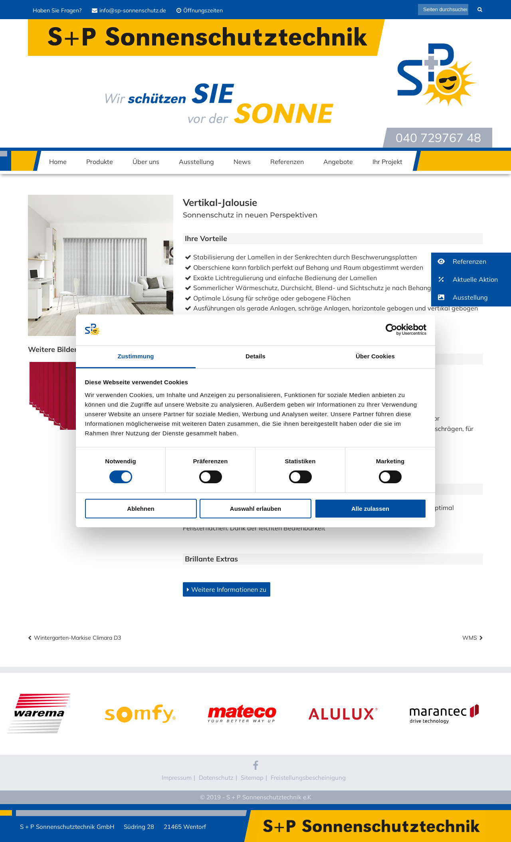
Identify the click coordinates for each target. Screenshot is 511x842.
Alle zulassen (370, 508)
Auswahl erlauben (255, 508)
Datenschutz (216, 777)
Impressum (177, 777)
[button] (471, 262)
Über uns (146, 162)
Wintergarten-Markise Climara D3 (77, 637)
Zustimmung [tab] (136, 356)
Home (58, 162)
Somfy (140, 698)
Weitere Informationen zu (228, 589)
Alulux (343, 698)
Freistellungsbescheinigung (308, 777)
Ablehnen (140, 508)
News (242, 162)
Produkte (99, 162)
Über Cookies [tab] (375, 356)
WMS (469, 637)
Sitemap (252, 777)
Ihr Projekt (387, 162)
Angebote (338, 162)
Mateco (241, 698)
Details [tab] (255, 356)
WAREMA (39, 698)
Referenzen (287, 162)
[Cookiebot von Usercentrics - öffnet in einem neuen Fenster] (391, 330)
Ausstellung (196, 162)
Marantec (444, 698)
